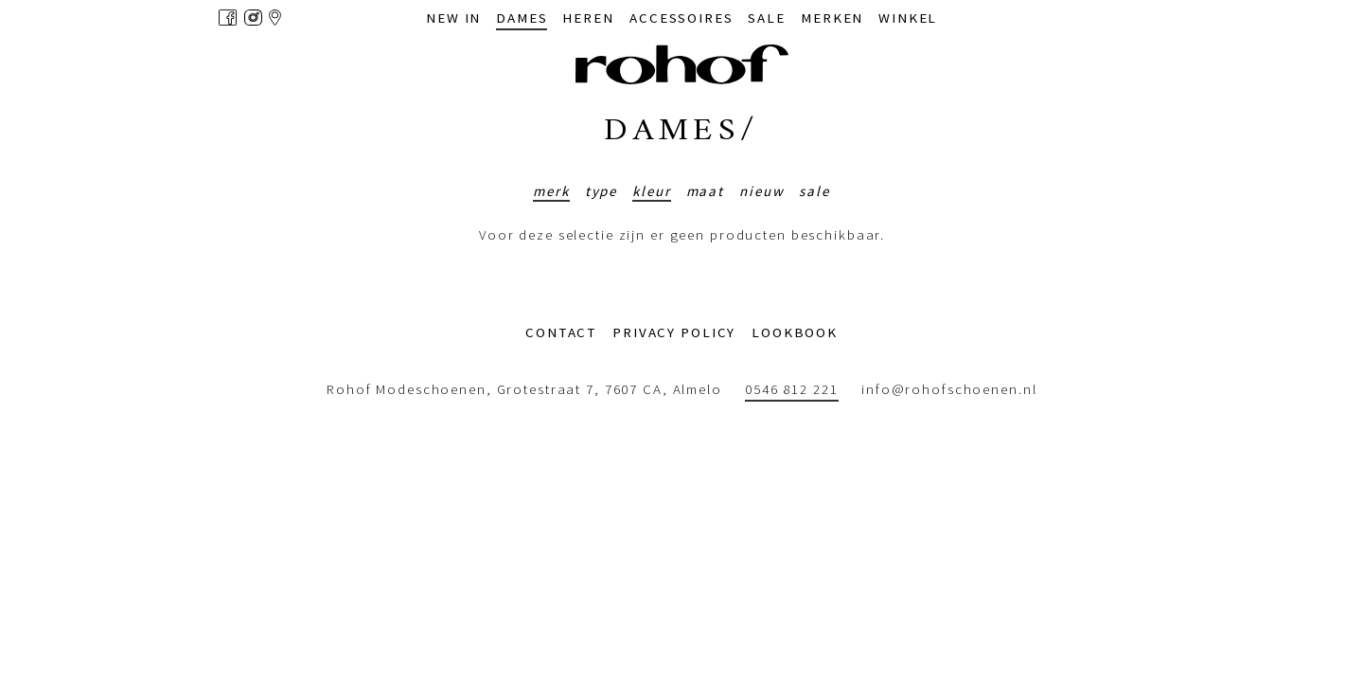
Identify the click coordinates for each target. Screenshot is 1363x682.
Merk (551, 191)
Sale (814, 191)
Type (601, 191)
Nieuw (761, 191)
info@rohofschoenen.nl (948, 390)
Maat (705, 191)
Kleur (651, 191)
